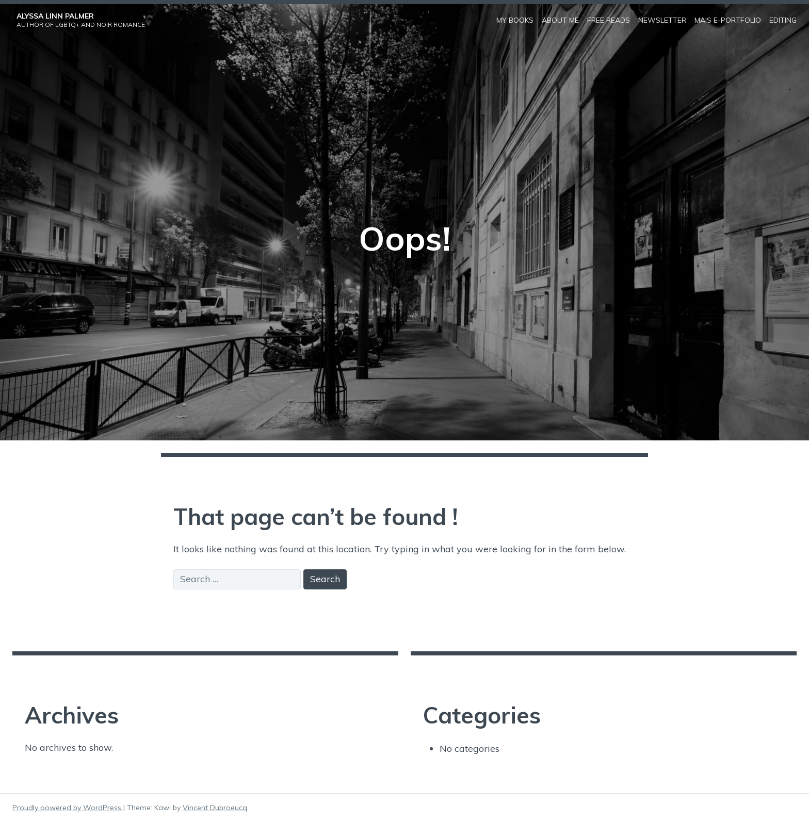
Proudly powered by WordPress (67, 807)
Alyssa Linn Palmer (55, 16)
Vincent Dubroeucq (215, 807)
